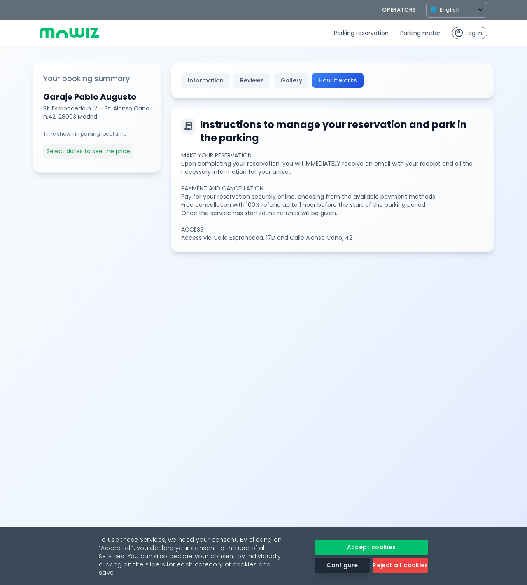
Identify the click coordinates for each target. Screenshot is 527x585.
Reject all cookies (400, 565)
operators (399, 9)
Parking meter (420, 33)
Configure (342, 565)
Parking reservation (361, 33)
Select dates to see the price (88, 151)
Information (206, 80)
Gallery (291, 80)
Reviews (252, 80)
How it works (338, 80)
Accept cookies (371, 547)
